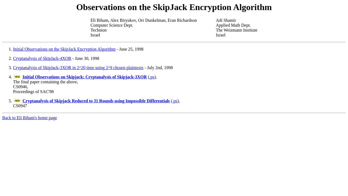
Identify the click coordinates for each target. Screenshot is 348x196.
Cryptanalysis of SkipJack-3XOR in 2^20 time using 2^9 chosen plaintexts (78, 67)
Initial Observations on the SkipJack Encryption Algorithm (64, 49)
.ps (151, 77)
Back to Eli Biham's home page (29, 117)
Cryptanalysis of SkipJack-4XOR (42, 58)
